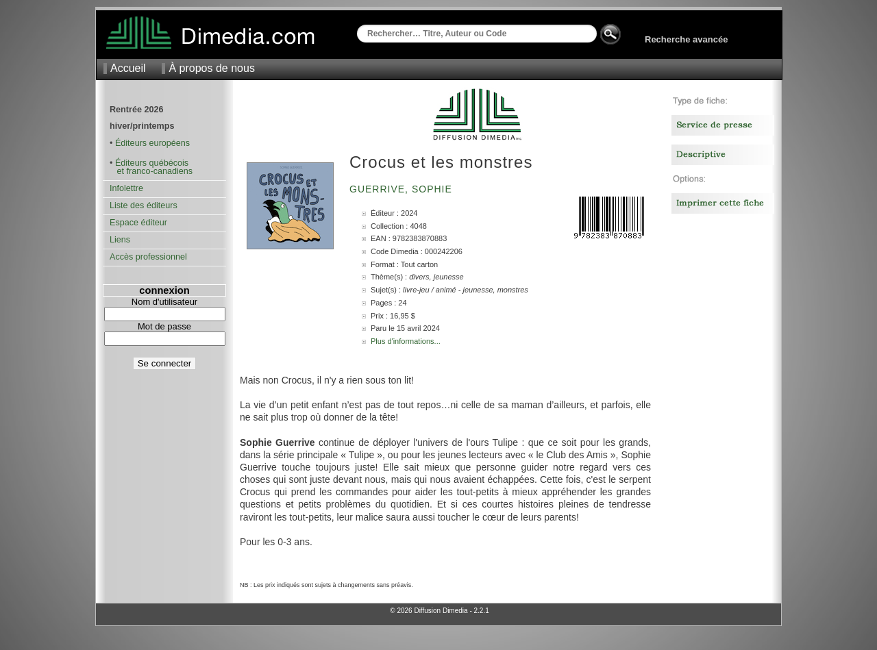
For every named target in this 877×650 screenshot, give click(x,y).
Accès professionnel (148, 257)
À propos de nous (211, 68)
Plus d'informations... (406, 341)
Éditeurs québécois (151, 163)
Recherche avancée (686, 39)
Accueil (128, 68)
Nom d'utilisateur (164, 302)
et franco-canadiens (151, 171)
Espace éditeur (138, 222)
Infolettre (126, 188)
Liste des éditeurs (143, 205)
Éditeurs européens (152, 143)
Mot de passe (164, 326)
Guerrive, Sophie (402, 189)
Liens (120, 240)
